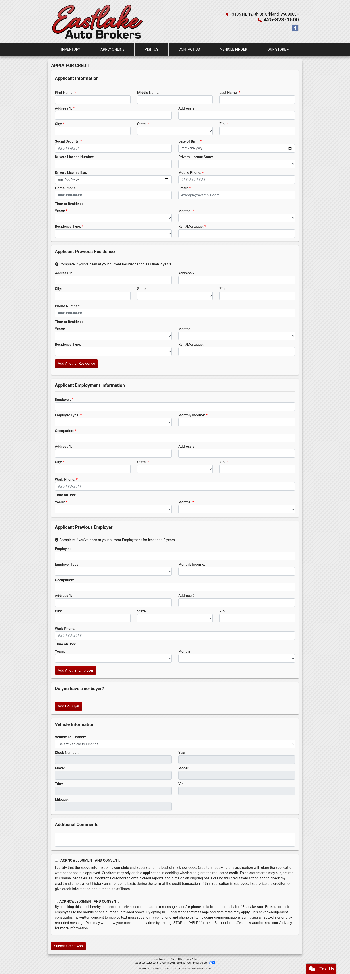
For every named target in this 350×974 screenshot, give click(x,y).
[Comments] (175, 840)
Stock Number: (67, 753)
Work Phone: (65, 479)
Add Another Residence (76, 363)
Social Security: (67, 141)
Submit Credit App (68, 946)
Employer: (63, 399)
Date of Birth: (188, 141)
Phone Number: (67, 306)
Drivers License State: (195, 157)
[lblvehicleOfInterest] (175, 744)
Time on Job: (65, 495)
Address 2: (186, 108)
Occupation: (64, 431)
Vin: (181, 784)
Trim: (59, 784)
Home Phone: (66, 188)
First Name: (64, 93)
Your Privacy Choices (201, 963)
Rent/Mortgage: (191, 226)
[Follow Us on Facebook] (295, 28)
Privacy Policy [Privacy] (191, 959)
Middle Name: (148, 93)
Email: (183, 188)
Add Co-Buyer (68, 706)
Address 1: (63, 108)
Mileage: (62, 799)
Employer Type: (67, 415)
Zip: (222, 124)
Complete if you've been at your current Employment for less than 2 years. (115, 540)
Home (156, 959)
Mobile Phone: (189, 172)
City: (58, 124)
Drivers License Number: (74, 157)
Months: (185, 211)
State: (142, 124)
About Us (164, 959)
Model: (183, 768)
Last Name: (228, 93)
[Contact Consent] (56, 901)
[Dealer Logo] (97, 22)
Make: (60, 768)
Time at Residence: (70, 204)
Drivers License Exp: (71, 172)
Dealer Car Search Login (146, 963)
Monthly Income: (191, 415)
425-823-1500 (281, 20)
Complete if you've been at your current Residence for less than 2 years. (113, 264)
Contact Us (176, 959)
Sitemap (181, 963)
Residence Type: (68, 226)
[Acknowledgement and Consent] (56, 860)
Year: (182, 753)
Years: (60, 211)
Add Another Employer (75, 670)
